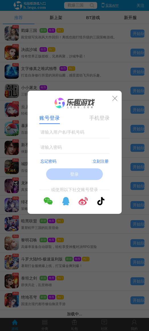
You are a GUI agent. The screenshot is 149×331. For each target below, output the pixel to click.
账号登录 (49, 118)
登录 (74, 174)
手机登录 (99, 118)
